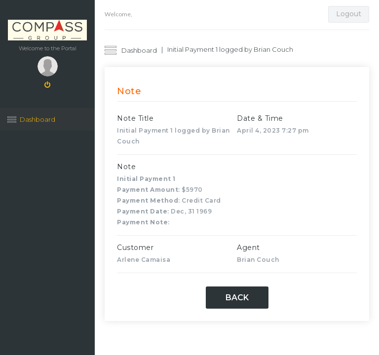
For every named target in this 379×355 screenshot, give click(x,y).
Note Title (135, 118)
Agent (248, 247)
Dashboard (37, 119)
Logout (348, 13)
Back (237, 297)
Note (126, 166)
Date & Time (260, 118)
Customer (135, 247)
